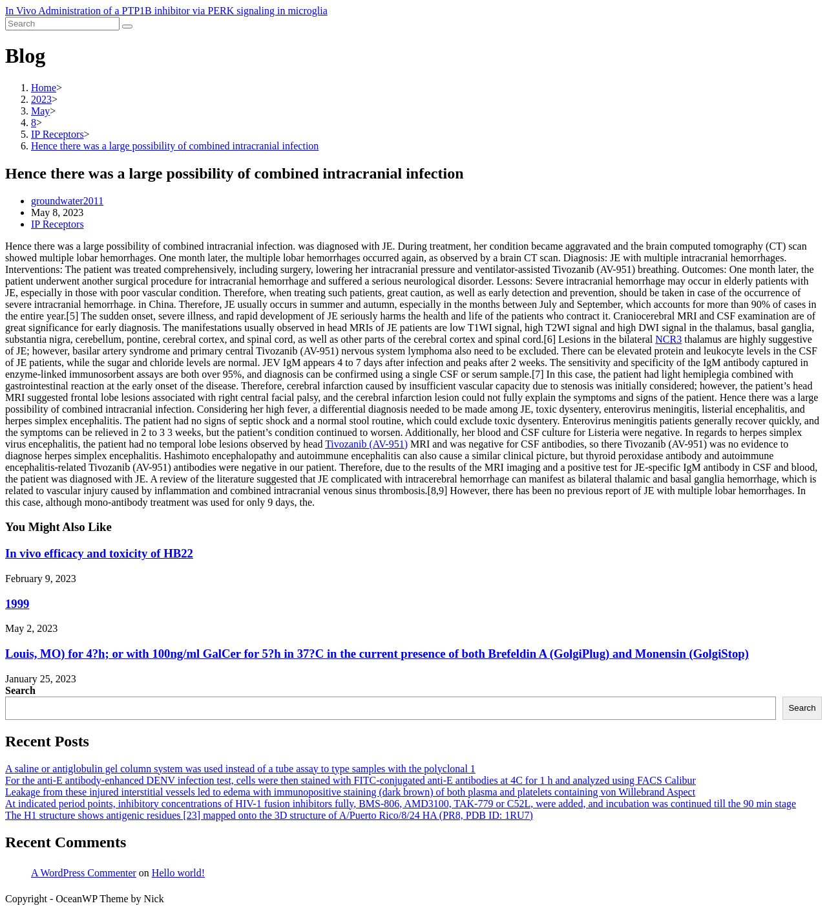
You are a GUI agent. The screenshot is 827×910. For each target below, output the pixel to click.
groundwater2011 (67, 200)
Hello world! (178, 872)
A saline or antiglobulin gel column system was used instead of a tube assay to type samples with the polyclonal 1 (240, 768)
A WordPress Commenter (83, 872)
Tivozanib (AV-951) (366, 444)
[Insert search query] (62, 23)
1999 (17, 604)
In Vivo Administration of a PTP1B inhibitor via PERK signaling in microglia (166, 10)
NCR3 (668, 339)
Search (20, 690)
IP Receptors (57, 224)
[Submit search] (127, 26)
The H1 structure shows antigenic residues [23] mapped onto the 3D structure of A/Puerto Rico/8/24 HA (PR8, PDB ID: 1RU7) (269, 815)
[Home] (43, 87)
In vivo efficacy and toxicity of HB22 (99, 553)
